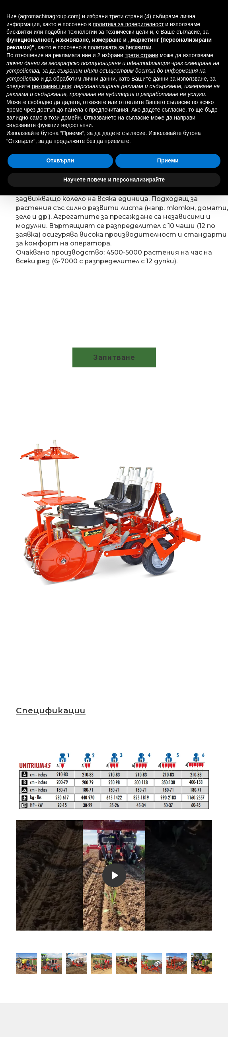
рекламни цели (51, 86)
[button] (114, 357)
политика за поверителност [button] (128, 24)
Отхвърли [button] (60, 160)
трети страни (141, 55)
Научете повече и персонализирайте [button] (114, 179)
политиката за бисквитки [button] (120, 47)
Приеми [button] (168, 160)
